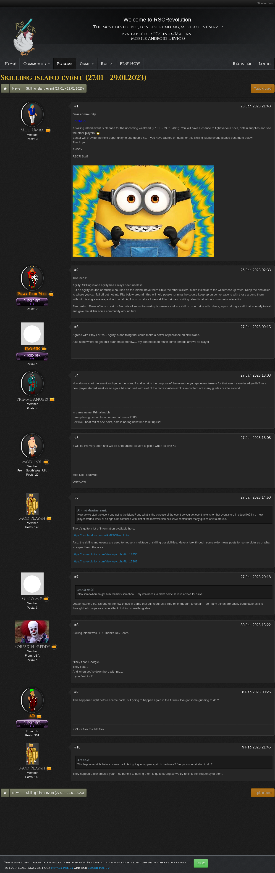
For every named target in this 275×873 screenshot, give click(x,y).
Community (36, 63)
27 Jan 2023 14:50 (256, 497)
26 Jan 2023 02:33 (256, 270)
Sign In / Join (265, 3)
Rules (107, 63)
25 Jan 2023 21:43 (256, 106)
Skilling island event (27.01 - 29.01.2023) (55, 88)
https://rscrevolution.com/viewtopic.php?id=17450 (105, 554)
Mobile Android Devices (158, 38)
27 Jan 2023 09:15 (256, 327)
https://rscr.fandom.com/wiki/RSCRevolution (101, 535)
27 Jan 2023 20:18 (256, 577)
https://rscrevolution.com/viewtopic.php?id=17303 (105, 561)
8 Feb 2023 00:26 (256, 692)
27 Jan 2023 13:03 (256, 375)
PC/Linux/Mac (168, 34)
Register (242, 63)
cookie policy (98, 868)
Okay (200, 863)
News (16, 88)
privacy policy (62, 868)
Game (87, 63)
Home (10, 63)
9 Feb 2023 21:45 (256, 747)
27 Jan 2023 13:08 (256, 438)
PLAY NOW (130, 63)
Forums (64, 63)
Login (265, 63)
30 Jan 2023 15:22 (256, 625)
